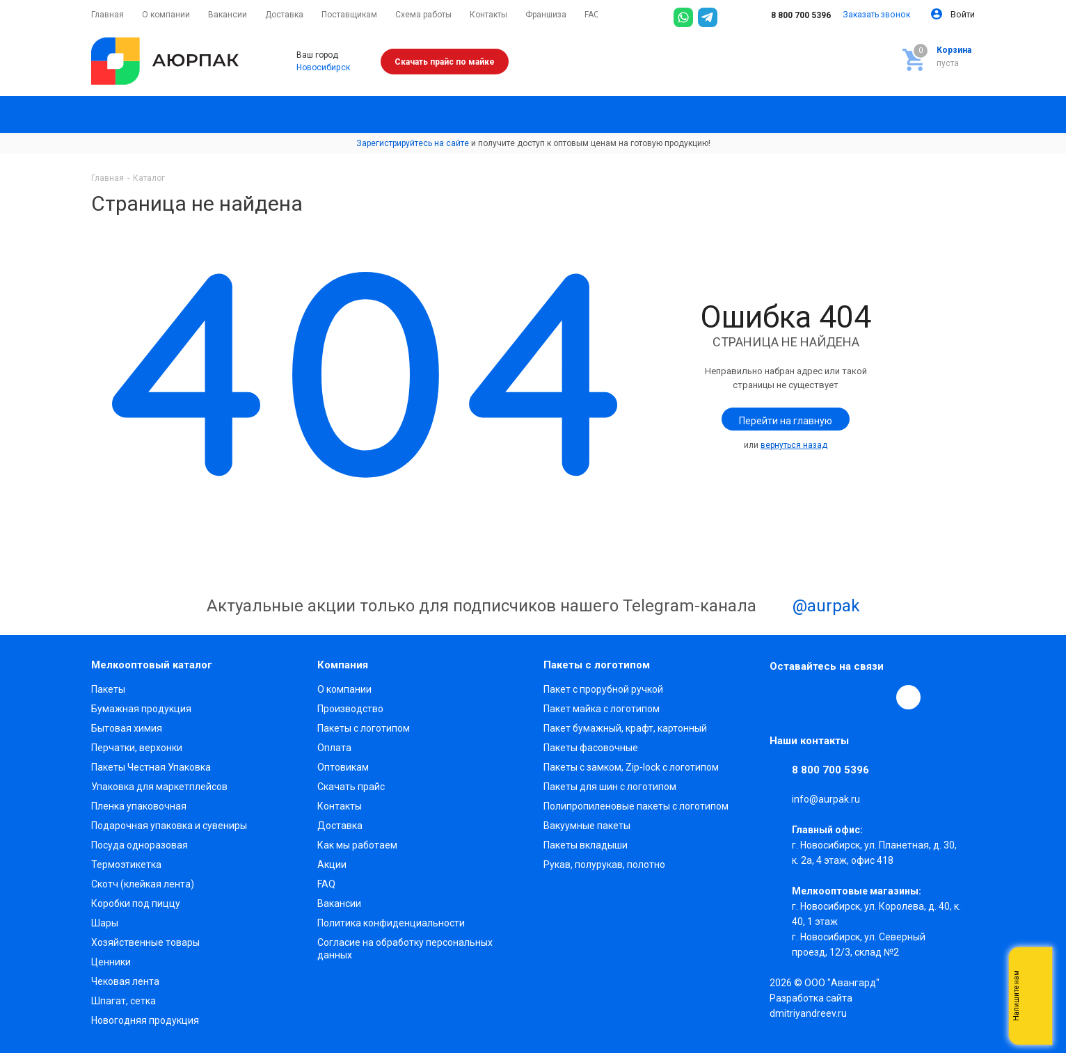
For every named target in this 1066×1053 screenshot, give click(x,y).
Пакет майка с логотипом (601, 708)
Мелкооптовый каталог (151, 665)
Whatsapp (1034, 996)
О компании (344, 689)
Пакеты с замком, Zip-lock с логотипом (631, 767)
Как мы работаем (357, 845)
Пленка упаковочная (138, 806)
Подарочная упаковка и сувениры (169, 825)
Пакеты (108, 689)
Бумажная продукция (141, 708)
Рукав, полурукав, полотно (604, 864)
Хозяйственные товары (145, 942)
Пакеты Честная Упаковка (151, 767)
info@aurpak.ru (826, 799)
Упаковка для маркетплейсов (159, 786)
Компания (342, 665)
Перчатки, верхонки (136, 747)
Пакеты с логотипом (363, 728)
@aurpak (810, 607)
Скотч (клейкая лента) (142, 884)
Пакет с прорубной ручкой (603, 689)
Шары (104, 923)
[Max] (732, 17)
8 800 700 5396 (791, 15)
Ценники (111, 961)
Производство (350, 708)
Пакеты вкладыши (585, 845)
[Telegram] (707, 17)
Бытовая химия (126, 728)
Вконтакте (782, 696)
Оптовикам (343, 767)
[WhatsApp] (683, 17)
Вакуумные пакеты (586, 825)
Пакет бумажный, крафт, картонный (625, 728)
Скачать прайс (351, 786)
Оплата (334, 747)
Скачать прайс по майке (445, 62)
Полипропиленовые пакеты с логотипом (636, 806)
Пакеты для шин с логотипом (609, 786)
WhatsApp (878, 696)
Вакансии (339, 903)
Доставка (340, 825)
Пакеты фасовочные (590, 747)
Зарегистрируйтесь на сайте (412, 143)
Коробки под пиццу (135, 903)
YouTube (846, 696)
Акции (332, 864)
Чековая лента (125, 981)
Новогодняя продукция (145, 1020)
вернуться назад (794, 445)
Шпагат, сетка (123, 1000)
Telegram (814, 696)
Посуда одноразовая (139, 845)
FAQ (326, 884)
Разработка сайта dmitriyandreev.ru (811, 1005)
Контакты (339, 806)
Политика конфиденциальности (391, 923)
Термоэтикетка (126, 864)
